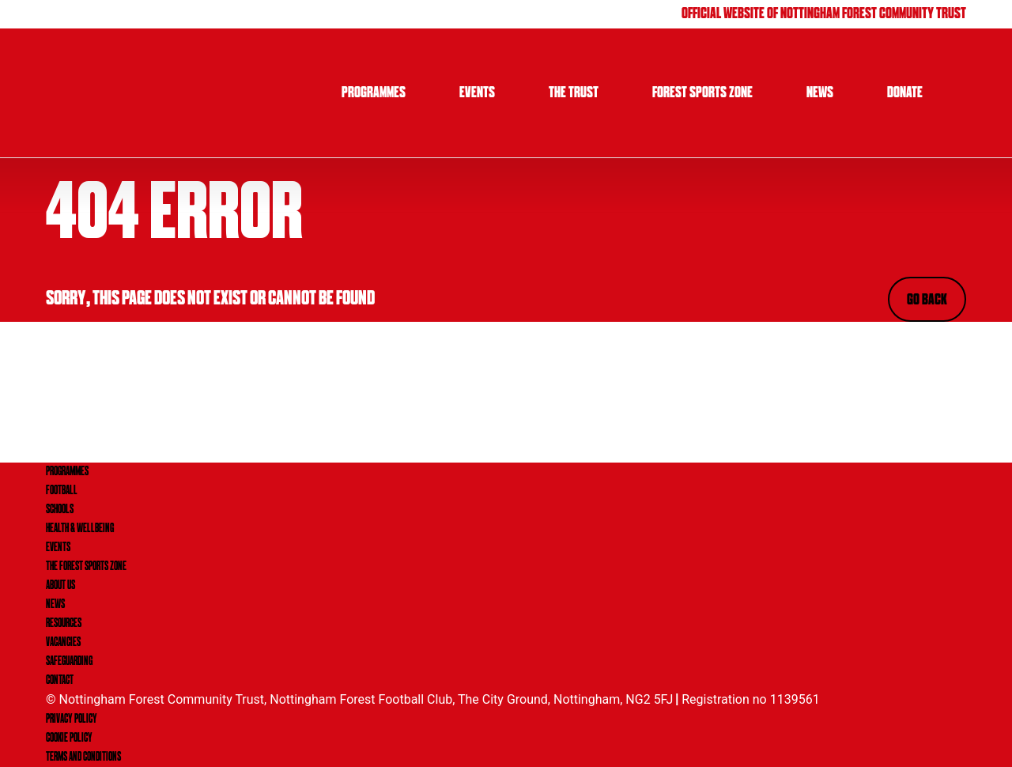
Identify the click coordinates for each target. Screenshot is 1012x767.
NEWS (55, 605)
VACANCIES (63, 643)
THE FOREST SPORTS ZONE (86, 567)
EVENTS (58, 548)
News (819, 93)
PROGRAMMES (67, 472)
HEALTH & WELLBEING (80, 529)
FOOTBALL (61, 491)
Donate (905, 93)
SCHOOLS (60, 510)
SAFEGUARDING (69, 662)
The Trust (574, 93)
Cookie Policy (69, 738)
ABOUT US (60, 586)
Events (477, 93)
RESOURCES (63, 624)
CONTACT (60, 680)
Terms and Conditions (83, 757)
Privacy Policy (71, 719)
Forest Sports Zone (702, 93)
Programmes (374, 93)
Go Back (927, 300)
